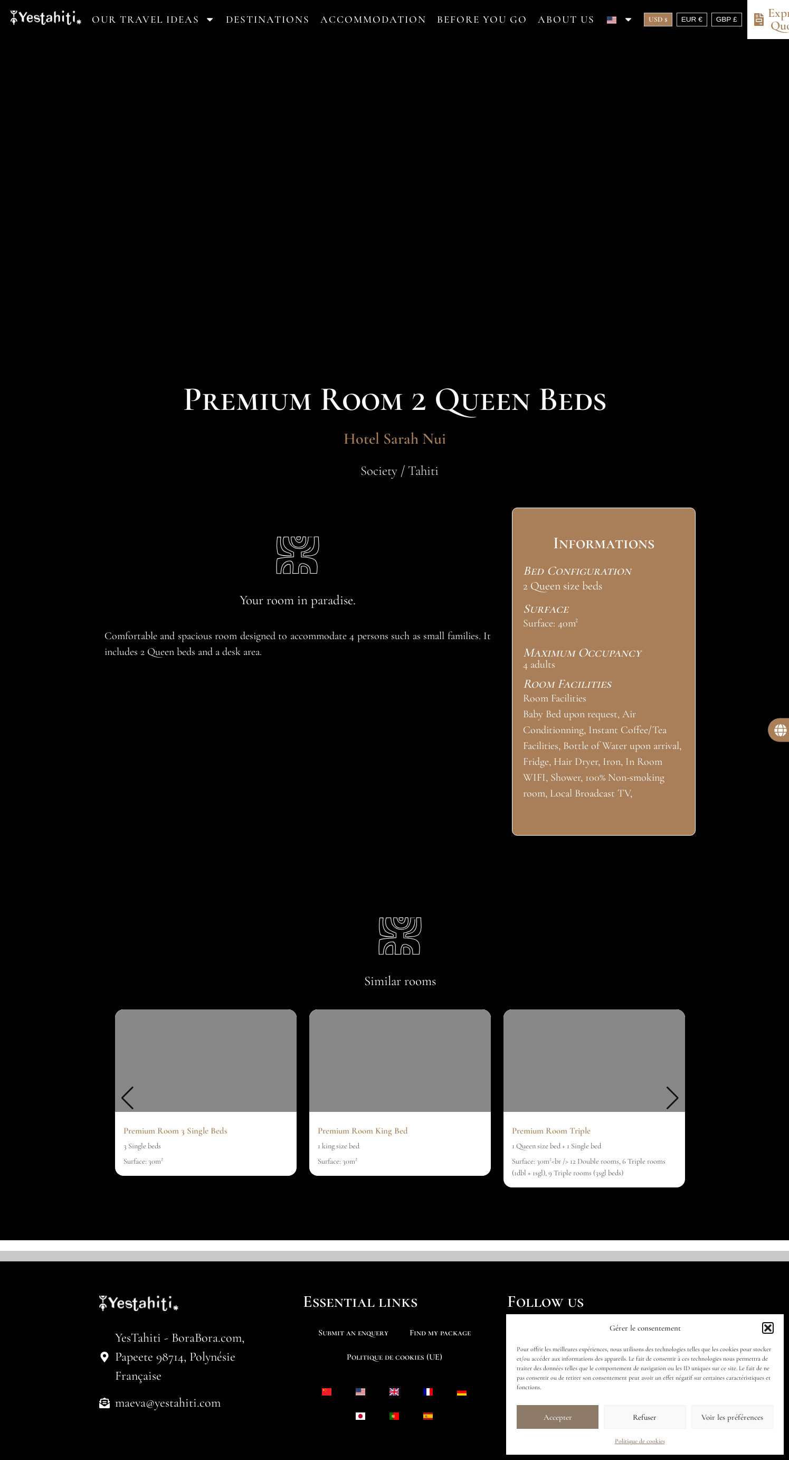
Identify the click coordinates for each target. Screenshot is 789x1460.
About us (566, 19)
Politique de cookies (640, 1441)
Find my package (440, 1332)
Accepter (558, 1417)
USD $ (658, 19)
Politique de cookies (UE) (394, 1357)
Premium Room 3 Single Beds (175, 1130)
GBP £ (726, 19)
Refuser (645, 1417)
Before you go (482, 19)
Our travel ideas (153, 19)
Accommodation (373, 19)
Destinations (268, 19)
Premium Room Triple (551, 1130)
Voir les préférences (732, 1417)
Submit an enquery (353, 1332)
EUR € (691, 19)
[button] (768, 1328)
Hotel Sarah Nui (395, 438)
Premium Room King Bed (363, 1130)
